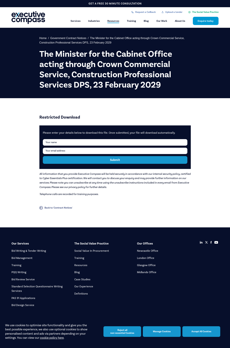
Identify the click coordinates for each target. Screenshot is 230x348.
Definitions (81, 293)
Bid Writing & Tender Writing (28, 250)
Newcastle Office (147, 250)
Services (75, 20)
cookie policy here (52, 337)
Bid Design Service (22, 305)
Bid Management (21, 258)
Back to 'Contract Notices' (56, 208)
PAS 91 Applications (23, 298)
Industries (94, 20)
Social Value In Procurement (91, 250)
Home (43, 38)
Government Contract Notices (68, 38)
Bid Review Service (23, 279)
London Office (145, 258)
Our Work (161, 20)
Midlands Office (146, 272)
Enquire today (206, 20)
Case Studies (82, 279)
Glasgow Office (146, 265)
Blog (146, 20)
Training (131, 20)
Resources (113, 20)
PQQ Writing (18, 272)
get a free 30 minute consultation (115, 3)
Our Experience (83, 286)
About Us (180, 20)
